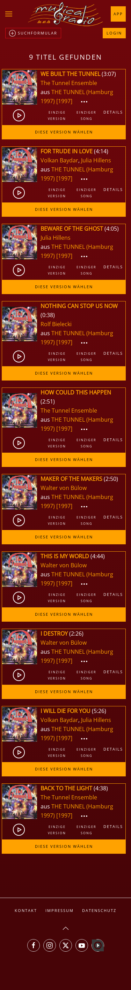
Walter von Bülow (64, 488)
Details (113, 112)
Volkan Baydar (59, 160)
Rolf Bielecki (56, 324)
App (118, 13)
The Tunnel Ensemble (69, 83)
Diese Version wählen (64, 132)
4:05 (111, 228)
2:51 (47, 401)
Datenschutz (99, 910)
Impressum (59, 910)
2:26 (76, 633)
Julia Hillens (96, 160)
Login (114, 33)
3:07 (108, 74)
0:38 (47, 315)
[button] (8, 14)
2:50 (110, 479)
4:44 (97, 556)
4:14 (101, 151)
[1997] (64, 101)
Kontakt (26, 910)
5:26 (99, 711)
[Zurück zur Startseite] (65, 14)
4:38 (100, 788)
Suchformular (33, 33)
